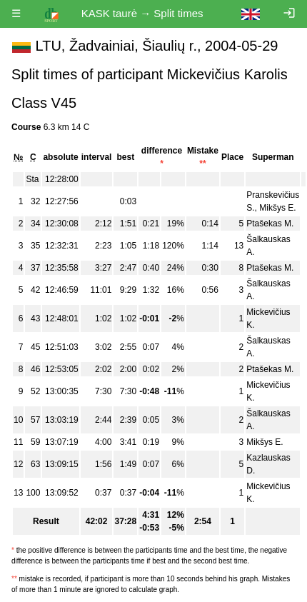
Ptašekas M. (269, 224)
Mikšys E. (277, 208)
